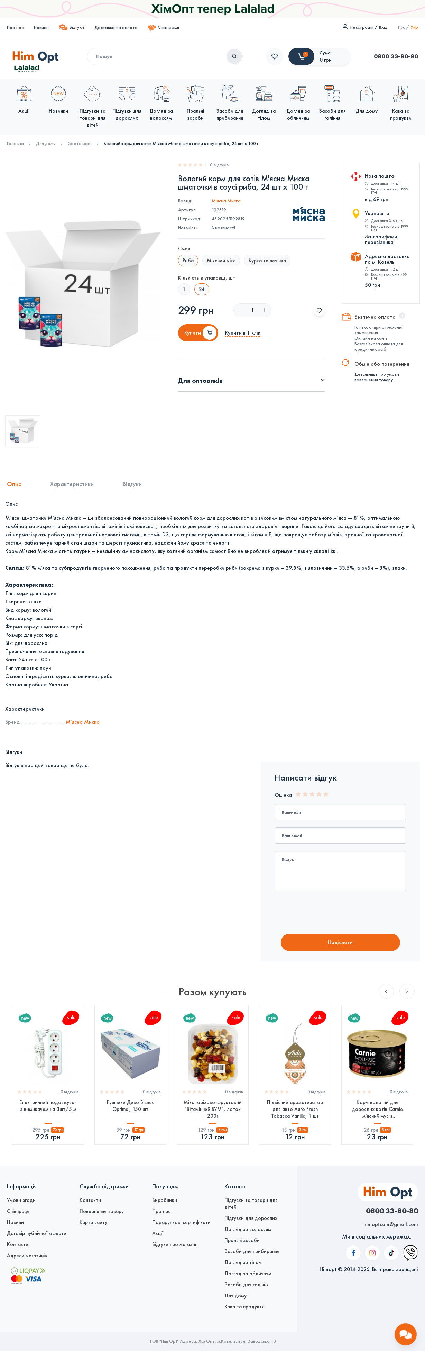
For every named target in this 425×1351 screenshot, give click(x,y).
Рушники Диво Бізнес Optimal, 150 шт (130, 1105)
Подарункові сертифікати (181, 1222)
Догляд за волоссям (247, 1229)
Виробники (164, 1200)
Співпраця (163, 28)
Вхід (383, 27)
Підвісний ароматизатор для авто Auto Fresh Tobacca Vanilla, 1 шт (295, 1109)
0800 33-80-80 (288, 56)
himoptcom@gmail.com (390, 1224)
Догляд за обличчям (247, 1273)
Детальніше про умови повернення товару (376, 377)
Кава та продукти (244, 1307)
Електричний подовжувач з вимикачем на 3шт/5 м (48, 1105)
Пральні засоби (242, 1240)
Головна (15, 143)
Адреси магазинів (27, 1255)
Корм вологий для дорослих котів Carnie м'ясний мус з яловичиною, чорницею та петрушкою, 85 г (377, 1109)
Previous (386, 991)
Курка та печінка (267, 260)
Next (407, 991)
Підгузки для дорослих (250, 1218)
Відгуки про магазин (174, 1244)
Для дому (46, 143)
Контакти (17, 1244)
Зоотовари (80, 143)
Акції (158, 1233)
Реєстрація (361, 27)
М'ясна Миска (226, 201)
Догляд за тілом (243, 1262)
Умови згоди (21, 1200)
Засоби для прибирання (251, 1251)
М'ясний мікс (221, 260)
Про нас (15, 27)
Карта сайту (93, 1222)
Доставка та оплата (116, 27)
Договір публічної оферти (36, 1233)
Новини (41, 27)
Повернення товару (102, 1211)
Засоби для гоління (246, 1284)
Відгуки (71, 27)
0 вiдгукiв (69, 1092)
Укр (414, 27)
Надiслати (340, 942)
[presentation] (332, 913)
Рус (401, 27)
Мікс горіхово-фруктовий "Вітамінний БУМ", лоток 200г (213, 1109)
